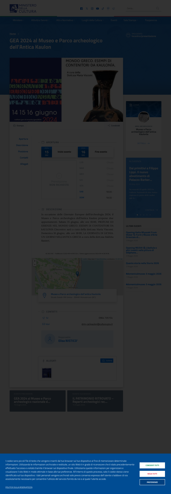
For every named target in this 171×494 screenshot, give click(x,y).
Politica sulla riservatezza (18, 487)
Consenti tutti (152, 464)
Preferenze (152, 482)
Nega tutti (152, 473)
